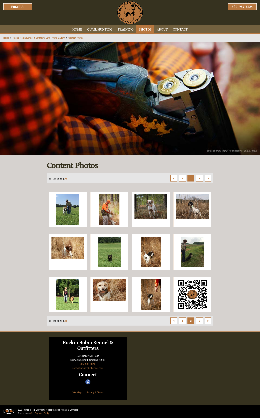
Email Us (17, 7)
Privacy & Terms (95, 392)
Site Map (76, 392)
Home (6, 38)
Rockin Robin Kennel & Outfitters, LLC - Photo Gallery (39, 38)
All (65, 178)
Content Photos (75, 38)
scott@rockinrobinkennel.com (87, 368)
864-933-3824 (242, 7)
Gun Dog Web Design (40, 413)
